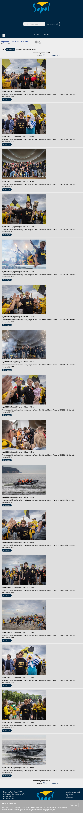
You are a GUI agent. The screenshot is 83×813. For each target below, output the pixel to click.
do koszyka (10, 49)
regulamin (69, 795)
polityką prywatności (54, 807)
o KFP (36, 34)
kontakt (46, 34)
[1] (44, 55)
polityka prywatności (73, 792)
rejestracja (69, 797)
